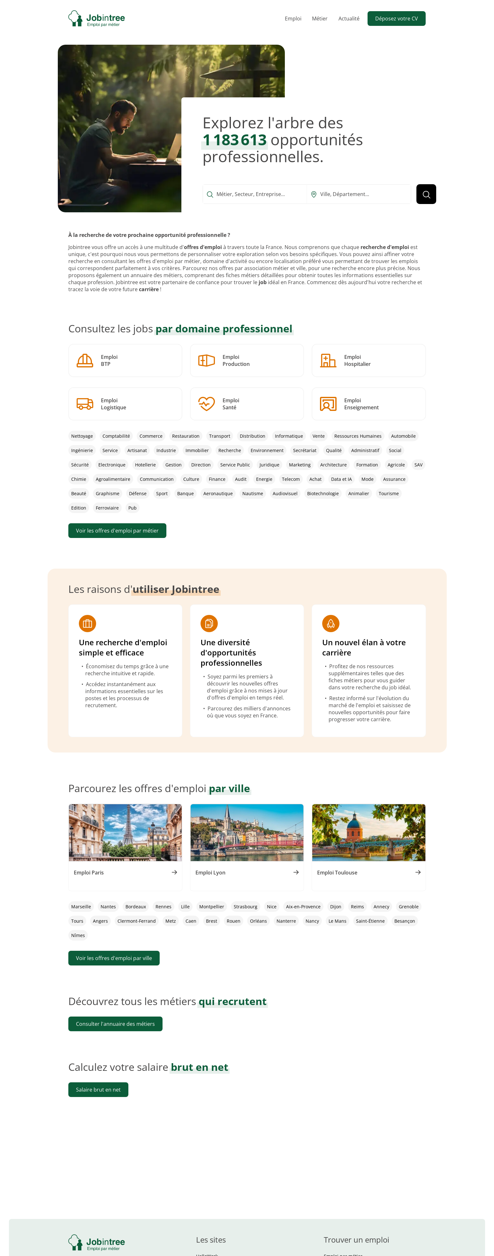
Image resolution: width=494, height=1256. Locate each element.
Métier (320, 18)
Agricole (396, 465)
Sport (162, 493)
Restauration (186, 436)
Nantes (108, 918)
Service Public (235, 465)
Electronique (111, 465)
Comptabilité (116, 436)
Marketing (300, 465)
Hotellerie (145, 465)
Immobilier (197, 450)
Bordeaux (135, 918)
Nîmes (78, 947)
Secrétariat (304, 450)
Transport (219, 436)
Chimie (78, 479)
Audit (241, 479)
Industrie (166, 450)
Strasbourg (245, 918)
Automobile (403, 436)
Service (110, 450)
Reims (357, 918)
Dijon (335, 918)
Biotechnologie (323, 493)
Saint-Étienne (370, 932)
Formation (367, 465)
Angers (100, 932)
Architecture (333, 465)
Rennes (163, 918)
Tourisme (389, 493)
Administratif (365, 450)
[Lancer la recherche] (426, 194)
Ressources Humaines (358, 436)
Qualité (334, 450)
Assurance (394, 479)
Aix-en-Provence (303, 918)
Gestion (173, 465)
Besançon (404, 932)
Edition (78, 508)
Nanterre (286, 932)
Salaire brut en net (98, 1101)
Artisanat (137, 450)
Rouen (233, 932)
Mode (367, 479)
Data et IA (341, 479)
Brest (211, 932)
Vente (319, 436)
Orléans (258, 932)
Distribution (252, 436)
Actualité (349, 18)
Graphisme (107, 493)
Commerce (151, 436)
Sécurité (80, 465)
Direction (201, 465)
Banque (185, 493)
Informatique (289, 436)
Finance (217, 479)
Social (395, 450)
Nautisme (252, 493)
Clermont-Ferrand (137, 932)
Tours (77, 932)
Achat (315, 479)
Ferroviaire (107, 508)
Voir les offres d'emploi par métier (117, 530)
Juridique (269, 465)
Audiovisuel (285, 493)
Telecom (291, 479)
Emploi (293, 18)
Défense (138, 493)
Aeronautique (218, 493)
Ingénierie (82, 450)
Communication (157, 479)
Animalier (358, 493)
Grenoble (409, 918)
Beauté (78, 493)
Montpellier (211, 918)
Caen (191, 932)
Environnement (267, 450)
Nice (272, 918)
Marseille (81, 918)
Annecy (381, 918)
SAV (418, 465)
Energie (264, 479)
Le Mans (337, 932)
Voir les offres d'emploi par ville (114, 969)
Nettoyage (82, 436)
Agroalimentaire (113, 479)
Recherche (229, 450)
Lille (185, 918)
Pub (132, 508)
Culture (191, 479)
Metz (170, 932)
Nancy (312, 932)
